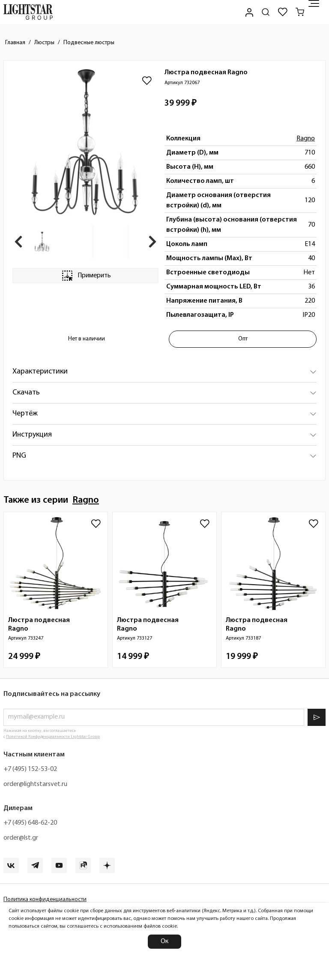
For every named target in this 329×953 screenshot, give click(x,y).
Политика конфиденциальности (45, 899)
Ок (164, 941)
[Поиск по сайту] (265, 12)
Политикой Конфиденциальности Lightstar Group (53, 736)
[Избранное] (282, 12)
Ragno (305, 138)
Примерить (85, 275)
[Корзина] (299, 12)
